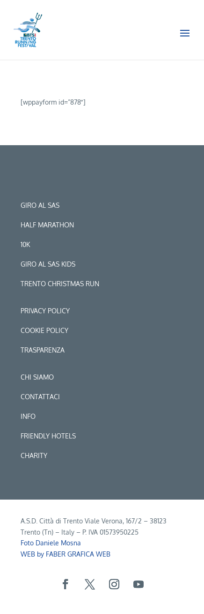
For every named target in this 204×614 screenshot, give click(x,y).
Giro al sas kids (48, 264)
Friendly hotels (48, 436)
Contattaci (40, 397)
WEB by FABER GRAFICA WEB (65, 554)
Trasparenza (43, 350)
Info (28, 416)
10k (25, 244)
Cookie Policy (44, 330)
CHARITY (34, 455)
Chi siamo (37, 377)
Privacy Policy (45, 311)
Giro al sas (40, 205)
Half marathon (47, 225)
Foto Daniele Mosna (51, 543)
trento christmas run (60, 284)
